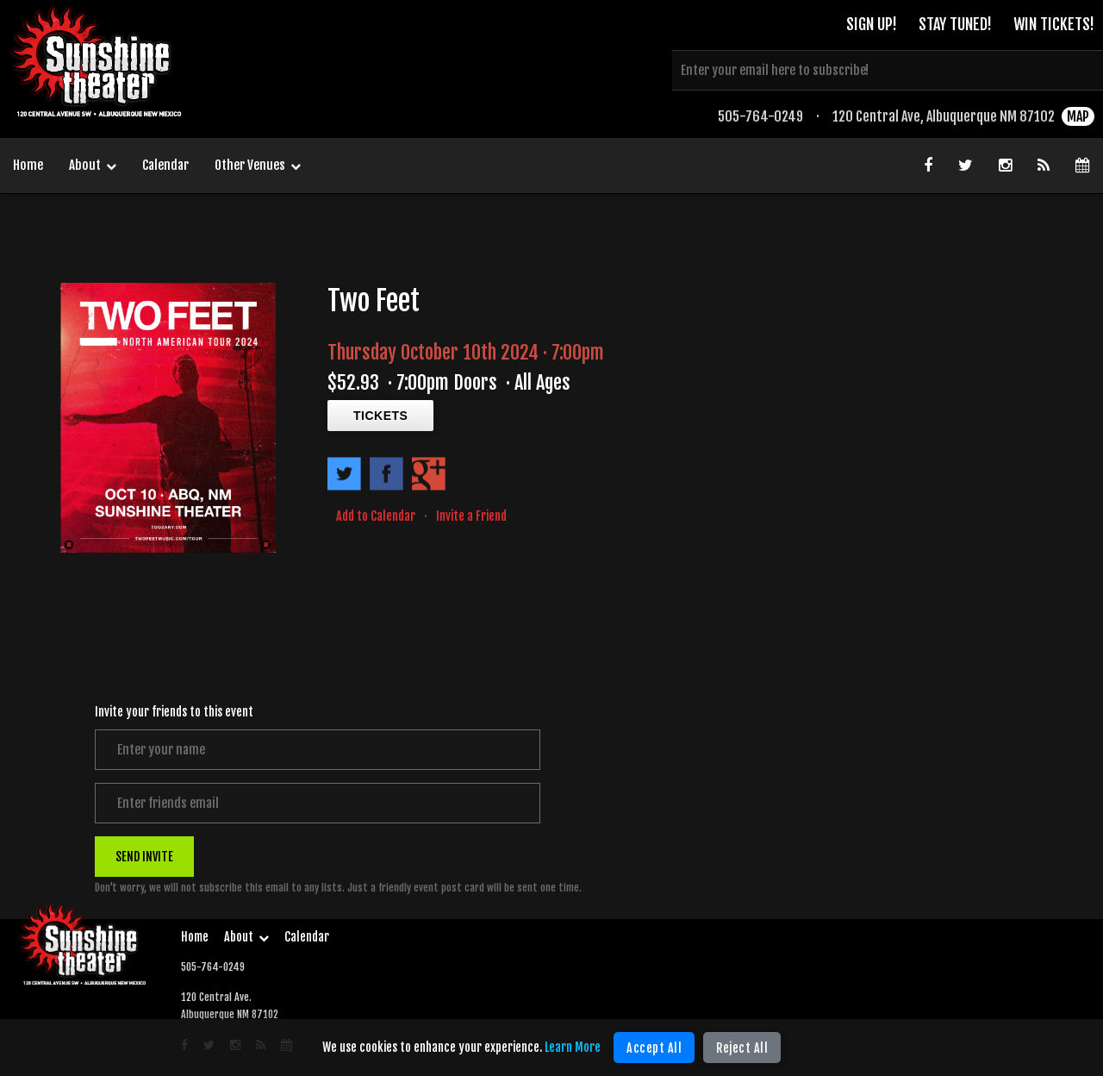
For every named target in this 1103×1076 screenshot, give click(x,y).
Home (28, 165)
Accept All (654, 1048)
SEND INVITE (144, 855)
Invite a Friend (471, 516)
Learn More (573, 1047)
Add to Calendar (375, 516)
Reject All (742, 1048)
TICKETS (380, 415)
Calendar (165, 165)
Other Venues (258, 166)
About (92, 166)
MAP (1078, 116)
